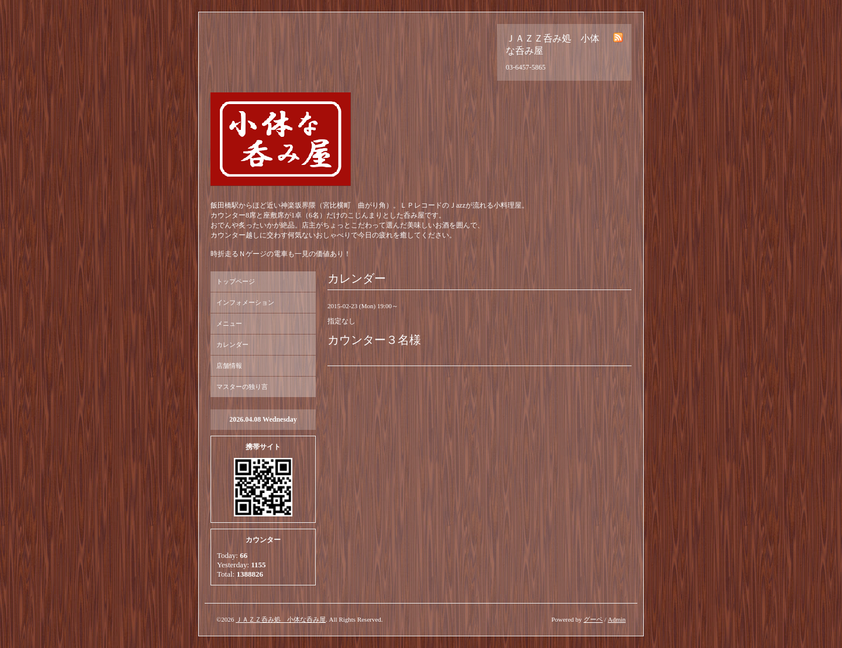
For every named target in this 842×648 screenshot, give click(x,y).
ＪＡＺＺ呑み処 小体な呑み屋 (281, 619)
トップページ (235, 281)
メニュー (229, 323)
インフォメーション (245, 302)
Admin (617, 619)
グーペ (593, 619)
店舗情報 (229, 365)
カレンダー (232, 344)
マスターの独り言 (242, 386)
